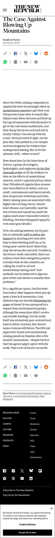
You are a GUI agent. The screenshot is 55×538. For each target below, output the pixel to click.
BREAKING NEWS (11, 413)
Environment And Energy (26, 396)
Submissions (36, 457)
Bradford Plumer (11, 39)
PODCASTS (8, 440)
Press (32, 446)
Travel (32, 418)
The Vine (7, 396)
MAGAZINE (8, 435)
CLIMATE (7, 424)
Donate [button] (33, 429)
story (43, 219)
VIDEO (6, 446)
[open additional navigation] (5, 6)
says (24, 344)
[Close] (51, 508)
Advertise (34, 435)
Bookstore (34, 424)
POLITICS (7, 418)
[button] (6, 53)
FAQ (32, 440)
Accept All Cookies (27, 532)
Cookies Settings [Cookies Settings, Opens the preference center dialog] (27, 524)
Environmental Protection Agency (34, 393)
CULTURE (7, 429)
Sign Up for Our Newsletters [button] (16, 495)
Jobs (32, 451)
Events (33, 413)
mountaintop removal (16, 110)
